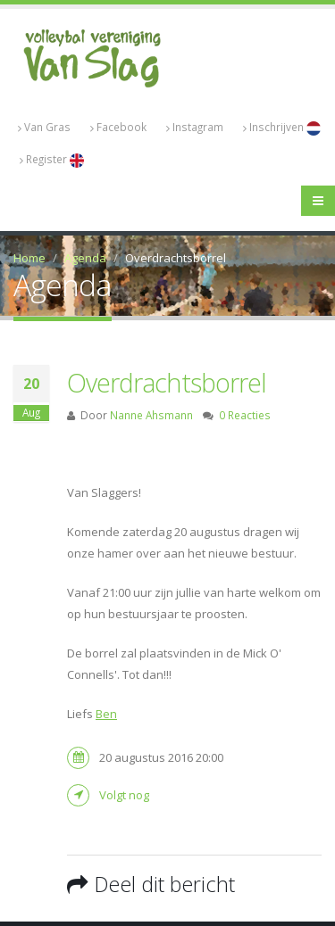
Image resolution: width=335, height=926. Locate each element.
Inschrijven (282, 128)
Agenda (85, 258)
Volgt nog (124, 795)
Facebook (118, 127)
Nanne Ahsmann (151, 415)
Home (29, 258)
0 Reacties (245, 415)
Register (52, 160)
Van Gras (44, 127)
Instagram (194, 127)
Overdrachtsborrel (166, 382)
